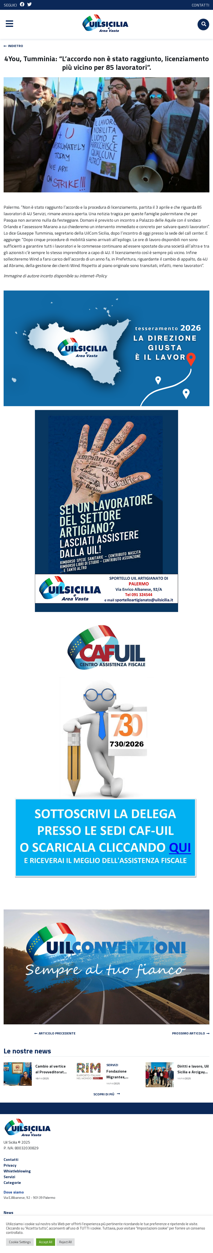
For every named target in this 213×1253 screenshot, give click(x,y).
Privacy (10, 1165)
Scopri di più (106, 1094)
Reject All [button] (65, 1242)
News (8, 1212)
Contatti (11, 1159)
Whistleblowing (17, 1171)
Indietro (13, 45)
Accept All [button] (45, 1242)
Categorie (12, 1182)
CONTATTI (200, 5)
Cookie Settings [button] (20, 1242)
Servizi (9, 1177)
